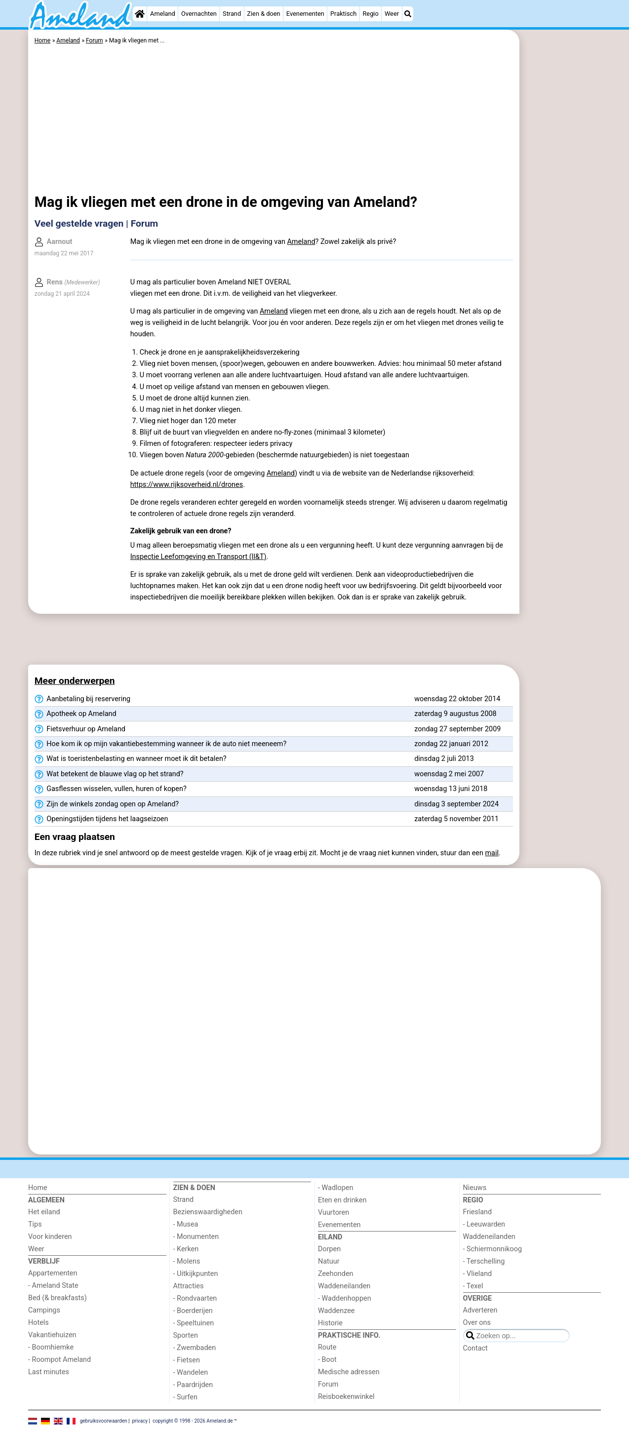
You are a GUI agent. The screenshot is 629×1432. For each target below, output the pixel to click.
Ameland (162, 13)
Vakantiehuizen (52, 1335)
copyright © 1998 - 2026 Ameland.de (193, 1421)
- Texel (473, 1286)
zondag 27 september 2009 (457, 729)
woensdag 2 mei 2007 (449, 774)
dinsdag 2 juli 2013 (444, 759)
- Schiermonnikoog (492, 1249)
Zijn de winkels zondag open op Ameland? (107, 804)
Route (327, 1347)
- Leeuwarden (484, 1224)
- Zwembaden (194, 1348)
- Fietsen (186, 1360)
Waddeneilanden (344, 1286)
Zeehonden (336, 1274)
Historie (330, 1323)
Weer (392, 13)
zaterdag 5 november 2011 (456, 819)
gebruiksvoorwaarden (103, 1421)
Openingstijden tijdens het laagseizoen (101, 819)
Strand (232, 13)
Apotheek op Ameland (76, 714)
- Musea (185, 1224)
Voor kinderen (50, 1237)
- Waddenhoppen (344, 1298)
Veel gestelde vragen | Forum (96, 223)
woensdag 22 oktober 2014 (457, 699)
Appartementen (52, 1273)
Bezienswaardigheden (207, 1212)
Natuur (329, 1261)
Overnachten (199, 13)
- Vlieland (477, 1274)
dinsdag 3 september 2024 (456, 804)
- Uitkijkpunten (195, 1274)
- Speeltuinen (193, 1323)
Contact (475, 1348)
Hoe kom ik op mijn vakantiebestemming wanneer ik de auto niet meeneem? (160, 744)
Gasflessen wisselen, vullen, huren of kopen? (111, 789)
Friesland (477, 1212)
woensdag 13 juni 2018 (450, 789)
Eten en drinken (342, 1200)
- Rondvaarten (195, 1298)
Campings (44, 1310)
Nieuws (475, 1188)
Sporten (185, 1335)
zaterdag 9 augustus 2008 (455, 714)
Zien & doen (263, 13)
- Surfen (185, 1397)
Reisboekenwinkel (346, 1396)
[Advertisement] (561, 257)
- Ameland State (53, 1285)
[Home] (140, 13)
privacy (140, 1421)
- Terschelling (484, 1261)
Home (37, 1188)
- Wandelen (190, 1372)
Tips (35, 1224)
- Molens (186, 1261)
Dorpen (329, 1249)
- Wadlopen (335, 1188)
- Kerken (186, 1249)
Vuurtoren (333, 1212)
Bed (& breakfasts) (57, 1298)
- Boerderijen (193, 1311)
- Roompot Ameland (59, 1359)
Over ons (477, 1322)
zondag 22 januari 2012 (451, 744)
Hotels (38, 1322)
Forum (328, 1384)
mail (492, 853)
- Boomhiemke (51, 1347)
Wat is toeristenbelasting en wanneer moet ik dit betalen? (131, 759)
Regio (370, 13)
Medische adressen (349, 1372)
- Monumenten (196, 1237)
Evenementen (305, 13)
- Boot (327, 1359)
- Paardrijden (193, 1385)
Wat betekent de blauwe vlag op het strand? (109, 774)
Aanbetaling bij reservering (82, 699)
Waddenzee (336, 1311)
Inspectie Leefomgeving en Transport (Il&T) (198, 557)
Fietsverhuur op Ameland (80, 729)
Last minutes (48, 1372)
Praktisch (343, 13)
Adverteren (480, 1310)
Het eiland (44, 1212)
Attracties (188, 1286)
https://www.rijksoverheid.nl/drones (186, 484)
